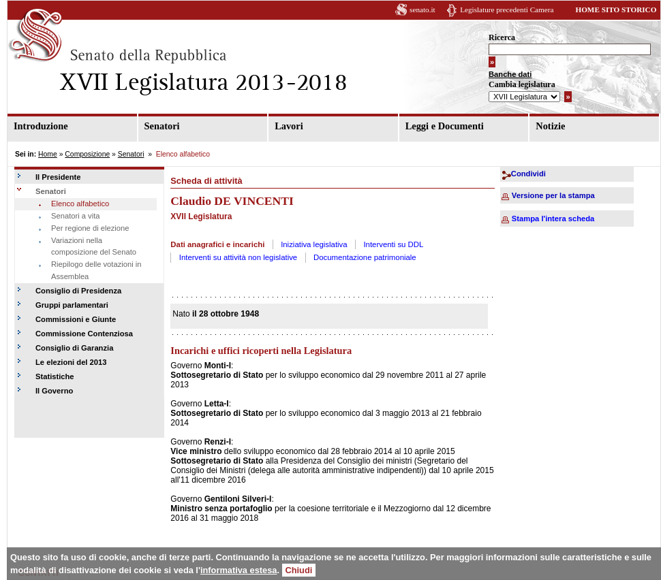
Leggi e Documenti (444, 125)
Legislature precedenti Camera (506, 9)
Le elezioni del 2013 (70, 362)
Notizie (550, 125)
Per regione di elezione (90, 228)
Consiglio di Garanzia (74, 348)
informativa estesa (238, 570)
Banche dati (510, 74)
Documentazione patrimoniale (364, 257)
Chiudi (299, 570)
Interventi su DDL (393, 244)
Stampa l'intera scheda (553, 218)
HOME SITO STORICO (615, 9)
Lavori (289, 125)
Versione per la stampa (553, 195)
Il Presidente (58, 177)
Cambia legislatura (522, 84)
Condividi (528, 174)
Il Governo (54, 391)
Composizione (87, 154)
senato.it (422, 9)
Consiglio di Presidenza (78, 291)
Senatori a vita (75, 216)
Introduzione (41, 125)
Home (47, 154)
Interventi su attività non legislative (238, 257)
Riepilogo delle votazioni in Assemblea (96, 270)
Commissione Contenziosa (84, 333)
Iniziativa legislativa (314, 244)
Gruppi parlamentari (71, 305)
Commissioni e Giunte (75, 319)
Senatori (162, 125)
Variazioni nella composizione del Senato (93, 246)
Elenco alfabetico (80, 203)
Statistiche (54, 376)
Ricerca (502, 37)
